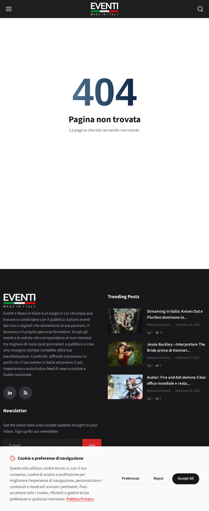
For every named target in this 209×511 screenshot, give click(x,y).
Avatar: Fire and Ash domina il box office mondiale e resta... (176, 381)
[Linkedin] (9, 392)
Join (92, 445)
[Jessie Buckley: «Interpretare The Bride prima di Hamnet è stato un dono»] (125, 354)
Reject (158, 478)
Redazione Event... (160, 324)
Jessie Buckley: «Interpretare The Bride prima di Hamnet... (176, 348)
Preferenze (130, 478)
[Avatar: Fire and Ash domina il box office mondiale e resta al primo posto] (125, 387)
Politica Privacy (80, 499)
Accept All (186, 478)
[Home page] (105, 9)
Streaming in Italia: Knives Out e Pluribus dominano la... (175, 315)
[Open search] (200, 9)
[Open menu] (8, 9)
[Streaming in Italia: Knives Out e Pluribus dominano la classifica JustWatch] (125, 321)
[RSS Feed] (25, 392)
